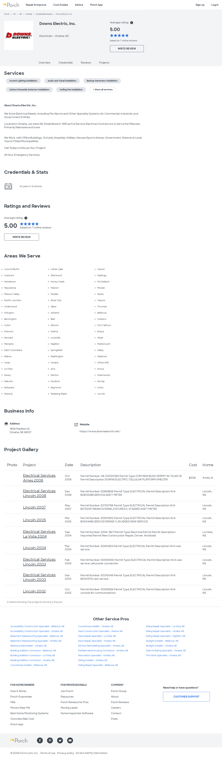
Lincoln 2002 (34, 591)
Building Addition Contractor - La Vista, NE (32, 655)
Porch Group (119, 691)
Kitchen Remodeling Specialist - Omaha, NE (101, 645)
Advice (79, 4)
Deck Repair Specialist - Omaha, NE (97, 641)
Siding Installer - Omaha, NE (92, 660)
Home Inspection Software (77, 713)
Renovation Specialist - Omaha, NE (96, 655)
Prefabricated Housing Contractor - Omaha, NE (103, 650)
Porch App (96, 4)
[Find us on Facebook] (40, 740)
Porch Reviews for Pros (74, 702)
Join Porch (67, 691)
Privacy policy (65, 753)
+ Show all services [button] (103, 89)
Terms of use (47, 753)
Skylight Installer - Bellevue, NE (162, 641)
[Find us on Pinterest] (50, 740)
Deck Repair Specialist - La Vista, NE (97, 636)
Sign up (200, 4)
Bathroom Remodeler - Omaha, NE (28, 645)
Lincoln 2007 (34, 507)
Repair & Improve (36, 4)
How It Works (18, 691)
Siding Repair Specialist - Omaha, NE (165, 631)
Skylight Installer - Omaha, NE (161, 645)
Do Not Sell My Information (92, 753)
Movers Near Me (20, 707)
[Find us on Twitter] (60, 740)
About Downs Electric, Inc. (20, 105)
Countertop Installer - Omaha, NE (95, 626)
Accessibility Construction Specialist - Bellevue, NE (37, 626)
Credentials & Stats (26, 172)
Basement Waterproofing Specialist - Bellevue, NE (36, 636)
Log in (215, 4)
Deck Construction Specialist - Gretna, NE (100, 631)
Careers (116, 707)
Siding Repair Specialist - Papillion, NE (165, 636)
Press (114, 718)
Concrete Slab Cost (22, 718)
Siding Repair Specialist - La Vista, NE (165, 626)
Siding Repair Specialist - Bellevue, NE (98, 665)
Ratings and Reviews (27, 206)
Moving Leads (69, 707)
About (115, 696)
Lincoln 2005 (34, 520)
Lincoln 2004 (34, 548)
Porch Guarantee (21, 696)
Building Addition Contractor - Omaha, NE (32, 660)
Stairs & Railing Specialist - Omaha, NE (166, 650)
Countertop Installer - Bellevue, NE (28, 665)
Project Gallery (21, 450)
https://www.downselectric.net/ (100, 431)
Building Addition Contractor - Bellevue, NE (33, 650)
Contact (116, 713)
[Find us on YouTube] (70, 740)
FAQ (12, 702)
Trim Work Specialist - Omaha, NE (163, 655)
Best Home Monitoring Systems (29, 713)
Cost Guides (60, 4)
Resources (67, 696)
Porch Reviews (120, 702)
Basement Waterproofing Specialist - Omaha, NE (36, 641)
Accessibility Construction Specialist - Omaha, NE (36, 631)
